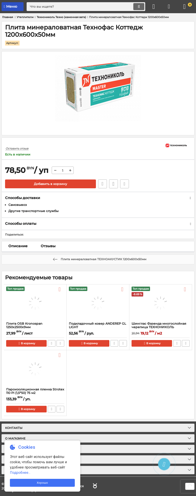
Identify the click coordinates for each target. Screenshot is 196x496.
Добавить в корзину (50, 184)
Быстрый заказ (102, 183)
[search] (86, 6)
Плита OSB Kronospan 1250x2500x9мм (24, 325)
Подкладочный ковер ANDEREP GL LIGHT (97, 325)
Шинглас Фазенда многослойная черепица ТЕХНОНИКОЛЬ (159, 325)
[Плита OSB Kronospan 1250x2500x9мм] (35, 303)
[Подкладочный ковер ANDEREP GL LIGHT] (98, 303)
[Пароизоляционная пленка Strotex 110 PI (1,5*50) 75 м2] (35, 368)
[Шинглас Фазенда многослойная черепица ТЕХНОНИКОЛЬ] (161, 303)
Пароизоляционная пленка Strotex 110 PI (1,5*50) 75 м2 (35, 391)
